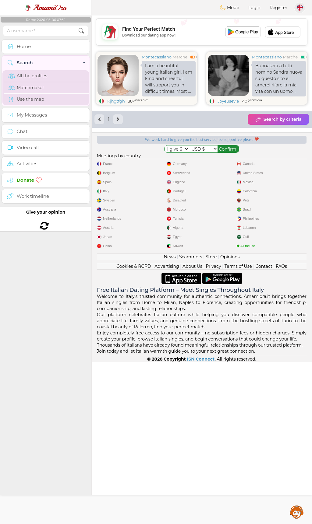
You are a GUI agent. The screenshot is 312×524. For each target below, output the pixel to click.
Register (278, 7)
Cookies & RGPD (133, 428)
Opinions (229, 418)
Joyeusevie (228, 101)
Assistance (297, 511)
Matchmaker (26, 88)
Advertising (166, 428)
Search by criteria (278, 119)
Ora (45, 7)
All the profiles (28, 76)
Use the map (26, 99)
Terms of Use (238, 428)
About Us (192, 428)
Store (211, 418)
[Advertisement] (201, 32)
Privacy (213, 428)
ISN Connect (201, 521)
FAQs (281, 428)
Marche (179, 56)
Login (254, 7)
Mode (229, 8)
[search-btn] (81, 31)
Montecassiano (157, 56)
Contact (263, 428)
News (170, 418)
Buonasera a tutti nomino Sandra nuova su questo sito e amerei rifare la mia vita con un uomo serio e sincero (279, 79)
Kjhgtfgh (116, 101)
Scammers (190, 418)
